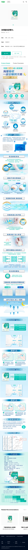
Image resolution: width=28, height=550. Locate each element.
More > (25, 509)
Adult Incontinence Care (10, 536)
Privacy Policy (8, 542)
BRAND (2, 536)
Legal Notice (16, 542)
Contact (23, 542)
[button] (13, 24)
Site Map (2, 542)
